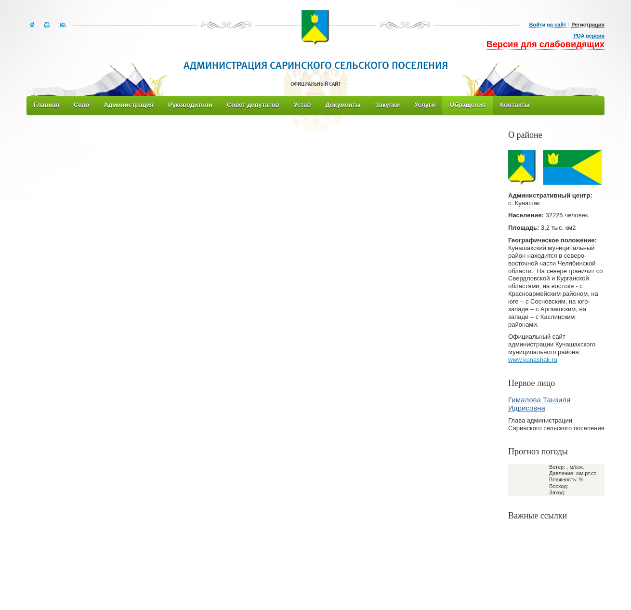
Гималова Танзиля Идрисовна (539, 404)
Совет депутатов (253, 104)
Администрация (129, 104)
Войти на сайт (547, 24)
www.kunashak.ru (532, 359)
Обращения (467, 104)
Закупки (387, 104)
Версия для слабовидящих (545, 44)
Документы (343, 104)
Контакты (514, 104)
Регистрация (588, 24)
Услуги (424, 104)
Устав (302, 104)
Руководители (190, 104)
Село (82, 104)
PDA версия (589, 36)
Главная (46, 104)
